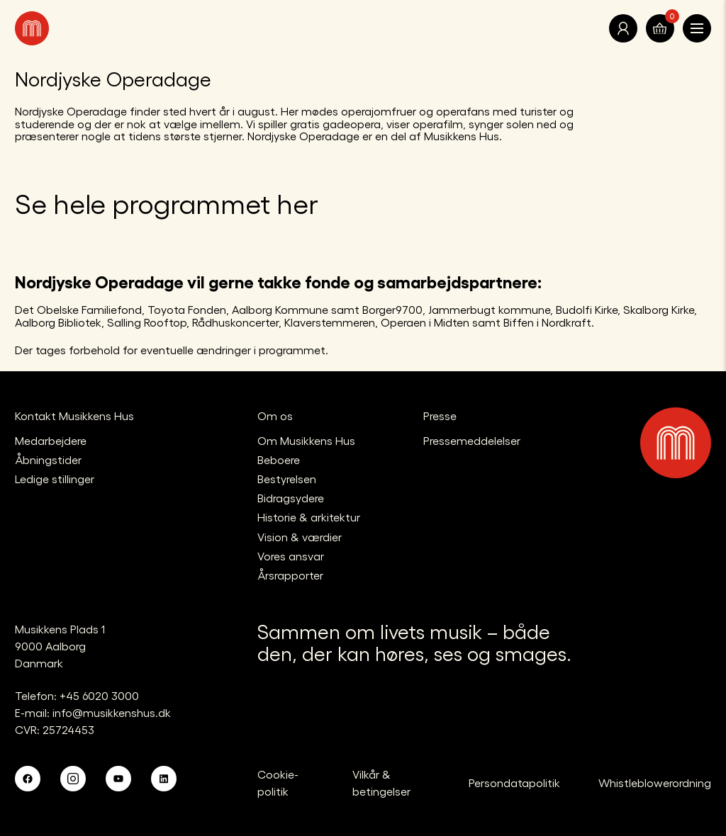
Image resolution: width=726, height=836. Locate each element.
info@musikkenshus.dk (111, 712)
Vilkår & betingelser (381, 782)
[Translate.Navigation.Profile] (623, 28)
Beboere (278, 459)
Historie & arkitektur (308, 517)
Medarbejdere (50, 440)
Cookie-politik (277, 782)
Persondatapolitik (514, 782)
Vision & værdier (299, 536)
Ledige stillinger (54, 478)
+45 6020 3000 (99, 695)
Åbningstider (48, 459)
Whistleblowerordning (654, 782)
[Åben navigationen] (697, 28)
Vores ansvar (290, 556)
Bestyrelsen (286, 478)
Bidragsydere (290, 497)
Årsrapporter (290, 575)
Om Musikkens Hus (306, 440)
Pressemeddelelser (471, 440)
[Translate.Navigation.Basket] (660, 28)
